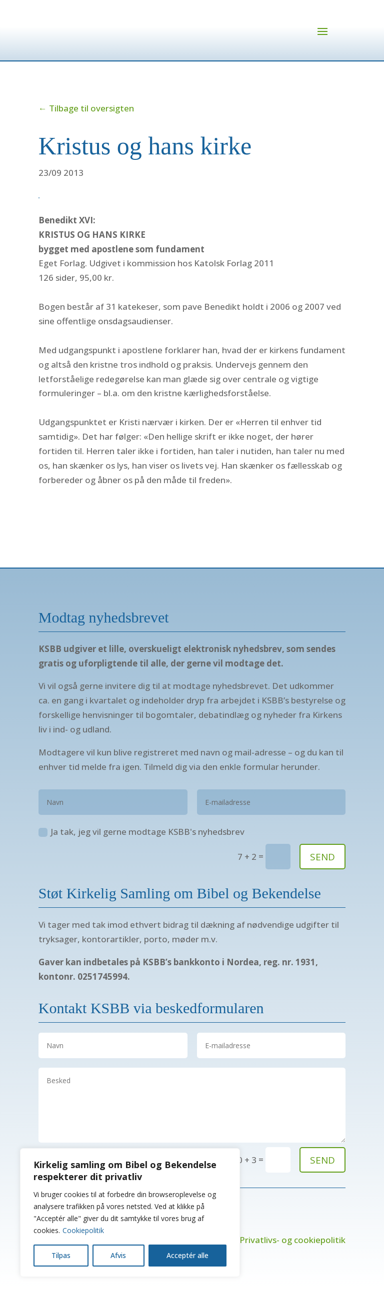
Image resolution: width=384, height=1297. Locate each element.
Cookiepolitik (83, 1230)
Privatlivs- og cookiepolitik (293, 1249)
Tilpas (61, 1255)
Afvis (118, 1255)
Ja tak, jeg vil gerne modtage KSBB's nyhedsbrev (141, 841)
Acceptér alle (187, 1255)
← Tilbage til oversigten (86, 117)
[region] (130, 1212)
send (322, 1169)
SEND (322, 866)
